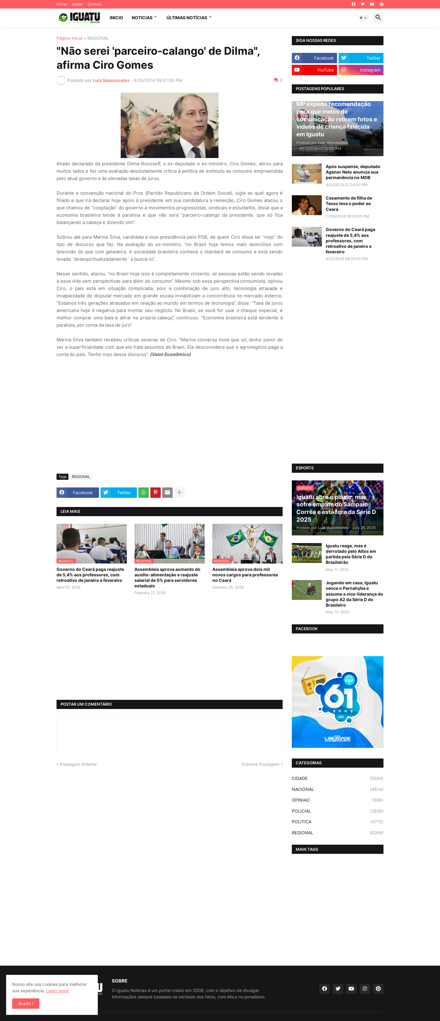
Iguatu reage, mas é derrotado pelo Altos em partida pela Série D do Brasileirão (351, 554)
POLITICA (337, 822)
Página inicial (69, 38)
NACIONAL (337, 789)
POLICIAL (337, 811)
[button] (363, 18)
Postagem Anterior (78, 764)
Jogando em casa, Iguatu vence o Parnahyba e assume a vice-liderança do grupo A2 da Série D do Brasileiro (354, 594)
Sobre (77, 4)
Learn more (57, 990)
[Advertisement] (170, 423)
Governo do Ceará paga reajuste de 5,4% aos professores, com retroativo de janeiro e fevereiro (90, 575)
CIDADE (337, 778)
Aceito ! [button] (25, 1003)
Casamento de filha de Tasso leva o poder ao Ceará (349, 203)
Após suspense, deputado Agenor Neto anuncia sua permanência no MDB (353, 172)
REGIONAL (98, 38)
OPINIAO (337, 800)
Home (62, 4)
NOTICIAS (142, 17)
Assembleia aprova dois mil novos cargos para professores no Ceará (245, 575)
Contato (94, 4)
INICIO (116, 17)
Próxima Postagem (260, 764)
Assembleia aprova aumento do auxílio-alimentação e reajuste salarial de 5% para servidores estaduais (167, 578)
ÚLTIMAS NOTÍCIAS (187, 17)
